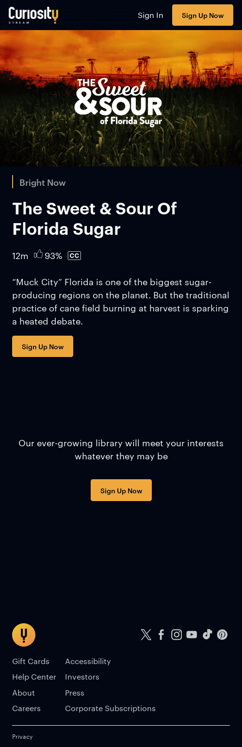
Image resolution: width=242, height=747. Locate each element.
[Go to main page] (33, 15)
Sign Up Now (203, 14)
